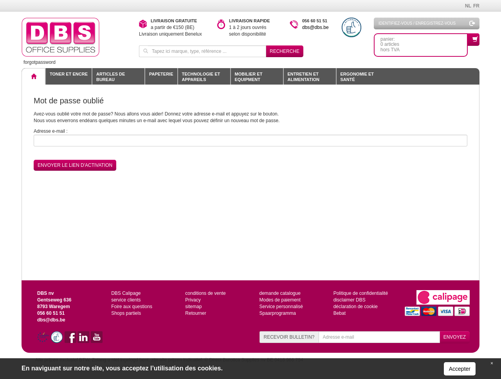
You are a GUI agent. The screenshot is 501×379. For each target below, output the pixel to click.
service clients (126, 300)
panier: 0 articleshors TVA (424, 42)
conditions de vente (205, 293)
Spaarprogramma (277, 313)
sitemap (193, 306)
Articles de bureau (110, 77)
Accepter (459, 369)
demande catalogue (279, 293)
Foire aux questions (131, 306)
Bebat (339, 313)
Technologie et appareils (201, 77)
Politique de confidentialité (360, 293)
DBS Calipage (126, 293)
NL (468, 6)
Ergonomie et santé (357, 77)
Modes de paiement (279, 300)
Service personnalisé (281, 306)
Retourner (195, 313)
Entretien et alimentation (303, 77)
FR (476, 6)
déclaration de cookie (355, 306)
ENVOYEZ (454, 337)
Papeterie (161, 74)
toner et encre (69, 74)
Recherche (284, 51)
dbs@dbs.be (315, 27)
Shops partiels (126, 313)
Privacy (192, 300)
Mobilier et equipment (249, 77)
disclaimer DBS (349, 300)
